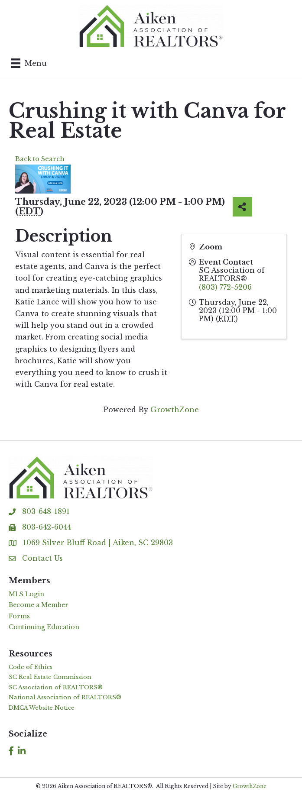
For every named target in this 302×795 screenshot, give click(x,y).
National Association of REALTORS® (65, 697)
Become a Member (38, 605)
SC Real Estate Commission (50, 677)
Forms (19, 616)
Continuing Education (44, 627)
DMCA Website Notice (42, 707)
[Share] (242, 207)
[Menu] (28, 63)
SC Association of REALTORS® (56, 687)
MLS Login (26, 594)
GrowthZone (174, 409)
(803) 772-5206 (225, 287)
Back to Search (40, 159)
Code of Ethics (30, 667)
